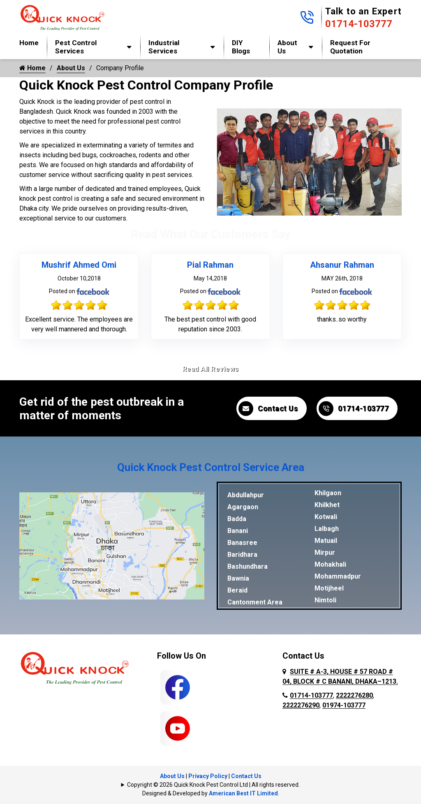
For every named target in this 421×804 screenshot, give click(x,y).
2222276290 (300, 705)
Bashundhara (247, 566)
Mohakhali (330, 564)
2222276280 (354, 695)
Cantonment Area (254, 602)
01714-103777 (358, 24)
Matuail (326, 540)
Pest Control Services (76, 47)
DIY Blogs (241, 47)
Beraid (237, 590)
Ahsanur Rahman (342, 265)
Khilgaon (328, 493)
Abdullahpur (245, 495)
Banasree (242, 543)
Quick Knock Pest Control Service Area (210, 467)
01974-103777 (343, 705)
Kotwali (326, 517)
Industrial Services (163, 47)
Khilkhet (327, 505)
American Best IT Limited (243, 793)
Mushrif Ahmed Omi (79, 265)
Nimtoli (325, 600)
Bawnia (238, 578)
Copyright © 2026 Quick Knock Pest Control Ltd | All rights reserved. (213, 784)
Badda (236, 519)
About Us (287, 47)
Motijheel (329, 588)
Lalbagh (327, 529)
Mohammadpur (338, 576)
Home (29, 43)
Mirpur (325, 552)
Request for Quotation (350, 47)
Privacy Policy (207, 776)
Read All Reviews (211, 369)
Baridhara (242, 554)
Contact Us (268, 408)
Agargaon (242, 507)
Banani (237, 531)
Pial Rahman (210, 265)
